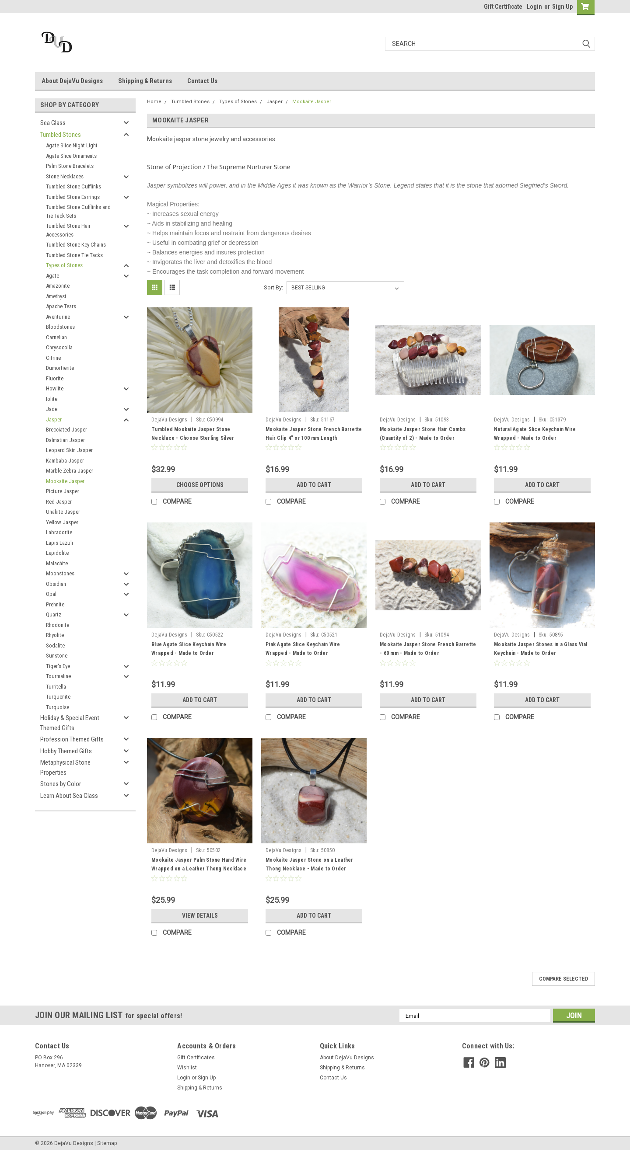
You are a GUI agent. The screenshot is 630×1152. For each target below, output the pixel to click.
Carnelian (56, 337)
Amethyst (56, 296)
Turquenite (58, 696)
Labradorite (59, 532)
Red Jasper (59, 501)
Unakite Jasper (63, 511)
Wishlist (187, 1068)
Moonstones (60, 573)
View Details (200, 915)
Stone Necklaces (65, 176)
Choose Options (200, 484)
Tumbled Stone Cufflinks (73, 186)
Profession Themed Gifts (72, 739)
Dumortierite (60, 368)
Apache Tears (61, 306)
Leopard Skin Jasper (69, 450)
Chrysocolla (59, 347)
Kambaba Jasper (65, 460)
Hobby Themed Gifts (66, 751)
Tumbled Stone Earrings (73, 197)
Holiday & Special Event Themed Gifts (69, 723)
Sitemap (107, 1143)
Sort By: (273, 287)
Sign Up (562, 6)
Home (154, 101)
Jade (51, 409)
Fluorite (54, 378)
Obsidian (56, 584)
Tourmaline (58, 676)
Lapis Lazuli (59, 542)
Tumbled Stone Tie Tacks (74, 255)
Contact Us (202, 81)
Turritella (56, 686)
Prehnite (55, 604)
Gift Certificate (503, 6)
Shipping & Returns (145, 81)
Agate (52, 275)
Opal (51, 594)
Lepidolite (57, 553)
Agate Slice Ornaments (71, 156)
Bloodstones (60, 327)
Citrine (53, 358)
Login (534, 6)
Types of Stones (64, 265)
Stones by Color (60, 784)
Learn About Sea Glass (69, 796)
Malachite (57, 563)
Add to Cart (314, 484)
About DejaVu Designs (72, 81)
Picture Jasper (62, 491)
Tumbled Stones (60, 135)
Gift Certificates (196, 1058)
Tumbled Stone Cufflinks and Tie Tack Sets (78, 211)
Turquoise (57, 707)
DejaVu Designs (169, 420)
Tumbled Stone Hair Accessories (68, 230)
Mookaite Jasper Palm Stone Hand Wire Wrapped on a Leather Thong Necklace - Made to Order (198, 869)
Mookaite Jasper (65, 481)
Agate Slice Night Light (72, 145)
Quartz (53, 614)
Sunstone (56, 655)
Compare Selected (563, 979)
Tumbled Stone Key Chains (76, 244)
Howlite (54, 388)
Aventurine (58, 316)
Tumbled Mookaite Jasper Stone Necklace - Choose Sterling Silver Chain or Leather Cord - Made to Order (198, 438)
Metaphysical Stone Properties (65, 767)
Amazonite (58, 285)
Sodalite (55, 645)
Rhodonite (57, 625)
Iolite (51, 399)
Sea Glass (53, 123)
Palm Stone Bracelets (70, 166)
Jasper (54, 419)
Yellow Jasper (62, 522)
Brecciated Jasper (66, 429)
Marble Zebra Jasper (69, 470)
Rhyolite (55, 635)
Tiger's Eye (58, 666)
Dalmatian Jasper (65, 440)
